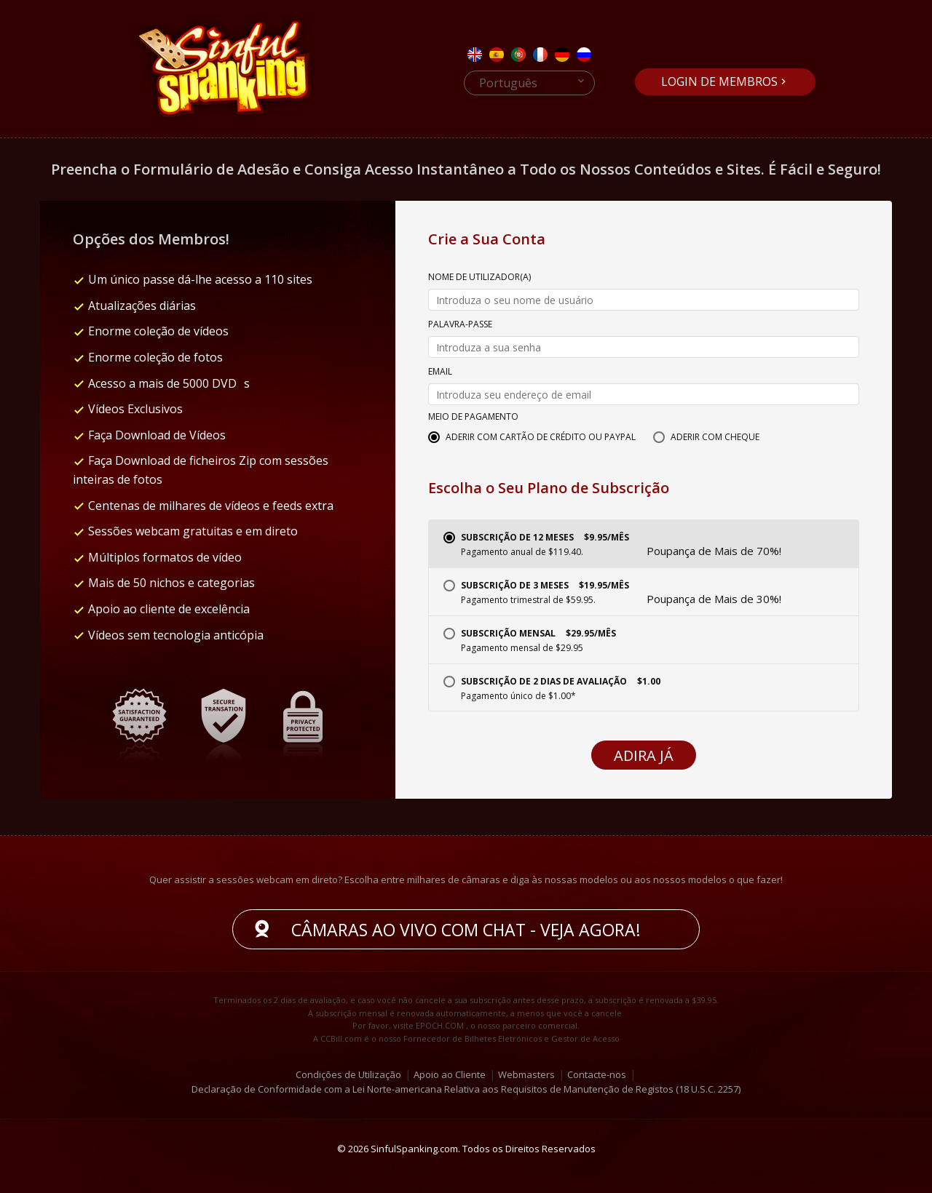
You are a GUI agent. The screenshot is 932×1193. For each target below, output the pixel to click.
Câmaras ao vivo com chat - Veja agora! (466, 929)
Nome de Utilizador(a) (479, 278)
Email (440, 372)
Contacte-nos (596, 1073)
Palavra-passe (460, 325)
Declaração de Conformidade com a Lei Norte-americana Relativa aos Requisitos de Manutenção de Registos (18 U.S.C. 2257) (466, 1089)
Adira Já (644, 755)
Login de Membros (719, 81)
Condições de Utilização (348, 1073)
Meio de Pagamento (473, 417)
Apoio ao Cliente (450, 1073)
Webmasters (526, 1073)
